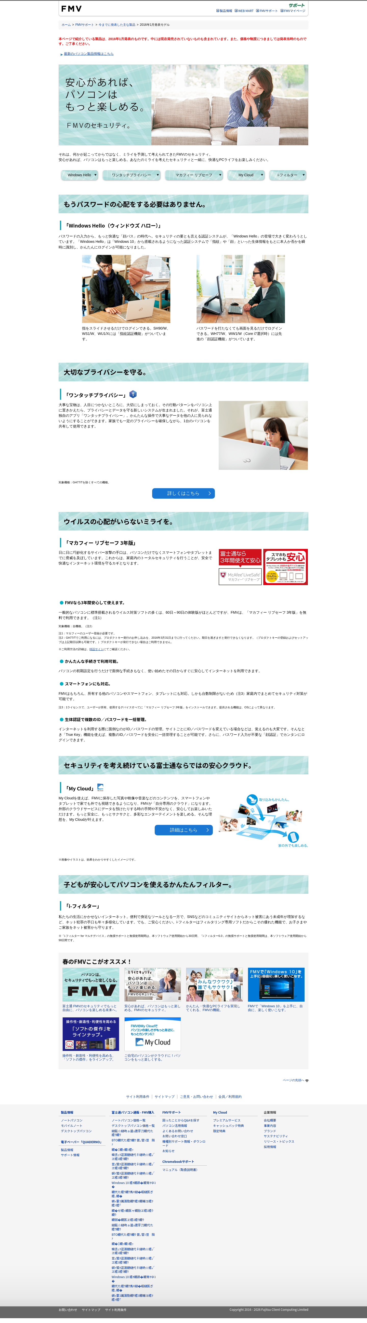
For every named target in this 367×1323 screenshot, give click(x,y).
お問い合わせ (68, 1309)
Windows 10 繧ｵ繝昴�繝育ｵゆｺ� (134, 1184)
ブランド (270, 1131)
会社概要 (270, 1120)
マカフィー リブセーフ (194, 175)
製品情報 (226, 10)
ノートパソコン (72, 1120)
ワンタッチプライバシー (131, 175)
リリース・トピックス (279, 1141)
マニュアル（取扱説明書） (180, 1169)
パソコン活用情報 (174, 1125)
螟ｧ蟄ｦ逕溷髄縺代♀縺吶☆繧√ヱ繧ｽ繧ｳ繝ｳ (133, 1175)
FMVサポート (269, 10)
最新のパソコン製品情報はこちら (89, 54)
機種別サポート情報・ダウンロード (183, 1143)
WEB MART (246, 10)
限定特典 (219, 1131)
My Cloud (246, 175)
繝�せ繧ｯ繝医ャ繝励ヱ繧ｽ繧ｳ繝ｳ (132, 1212)
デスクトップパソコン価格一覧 (133, 1125)
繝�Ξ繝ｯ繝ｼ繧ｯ (123, 1149)
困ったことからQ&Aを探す (180, 1120)
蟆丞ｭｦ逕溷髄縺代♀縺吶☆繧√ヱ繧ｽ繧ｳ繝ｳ (133, 1156)
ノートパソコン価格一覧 (129, 1120)
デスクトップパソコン (76, 1131)
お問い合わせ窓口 (174, 1136)
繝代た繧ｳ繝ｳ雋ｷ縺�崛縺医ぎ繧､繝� (132, 1194)
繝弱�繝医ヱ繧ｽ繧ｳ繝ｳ (128, 1219)
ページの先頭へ (295, 1080)
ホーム (66, 25)
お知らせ (168, 1151)
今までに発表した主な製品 (117, 25)
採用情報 (270, 1146)
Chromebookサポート (178, 1161)
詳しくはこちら (183, 493)
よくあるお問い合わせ (177, 1131)
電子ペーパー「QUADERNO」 (82, 1142)
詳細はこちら (184, 830)
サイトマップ (165, 1097)
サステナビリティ (276, 1136)
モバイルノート (72, 1125)
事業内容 (270, 1125)
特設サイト (96, 649)
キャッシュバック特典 (228, 1125)
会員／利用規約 (230, 1097)
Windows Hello (79, 175)
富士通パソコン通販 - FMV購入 (133, 1112)
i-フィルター (288, 175)
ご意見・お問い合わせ (196, 1097)
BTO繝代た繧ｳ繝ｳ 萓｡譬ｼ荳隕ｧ (133, 1142)
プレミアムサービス (227, 1120)
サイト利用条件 (137, 1097)
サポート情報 (70, 1155)
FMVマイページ (294, 10)
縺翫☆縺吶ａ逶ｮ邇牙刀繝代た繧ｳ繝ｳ (132, 1133)
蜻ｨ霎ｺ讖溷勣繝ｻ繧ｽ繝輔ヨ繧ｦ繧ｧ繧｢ (132, 1203)
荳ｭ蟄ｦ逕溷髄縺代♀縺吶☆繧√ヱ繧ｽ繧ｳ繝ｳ (133, 1166)
